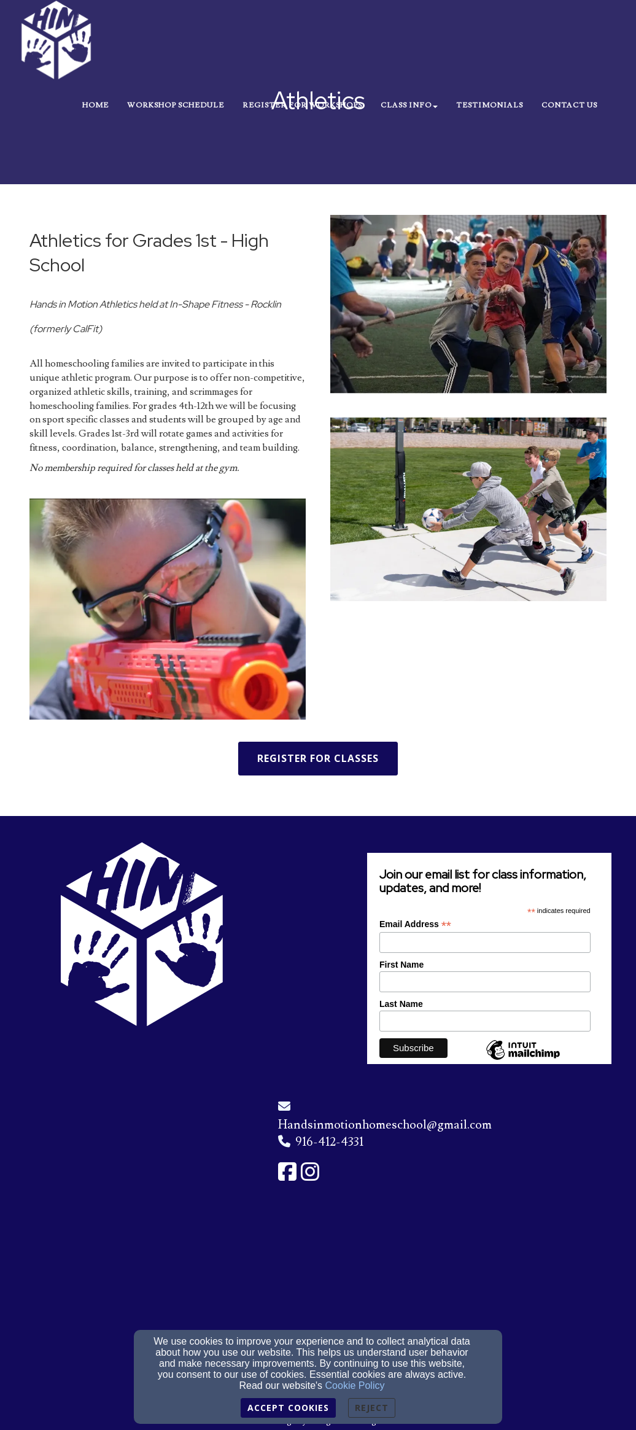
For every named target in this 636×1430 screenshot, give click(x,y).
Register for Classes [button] (318, 758)
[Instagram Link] (310, 1173)
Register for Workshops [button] (302, 105)
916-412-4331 (329, 1142)
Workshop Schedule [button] (175, 105)
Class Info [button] (409, 105)
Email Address (415, 924)
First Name (401, 965)
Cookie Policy (355, 1385)
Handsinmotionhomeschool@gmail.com (385, 1125)
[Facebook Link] (287, 1173)
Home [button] (95, 105)
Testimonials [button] (489, 105)
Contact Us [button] (569, 105)
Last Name (401, 1004)
